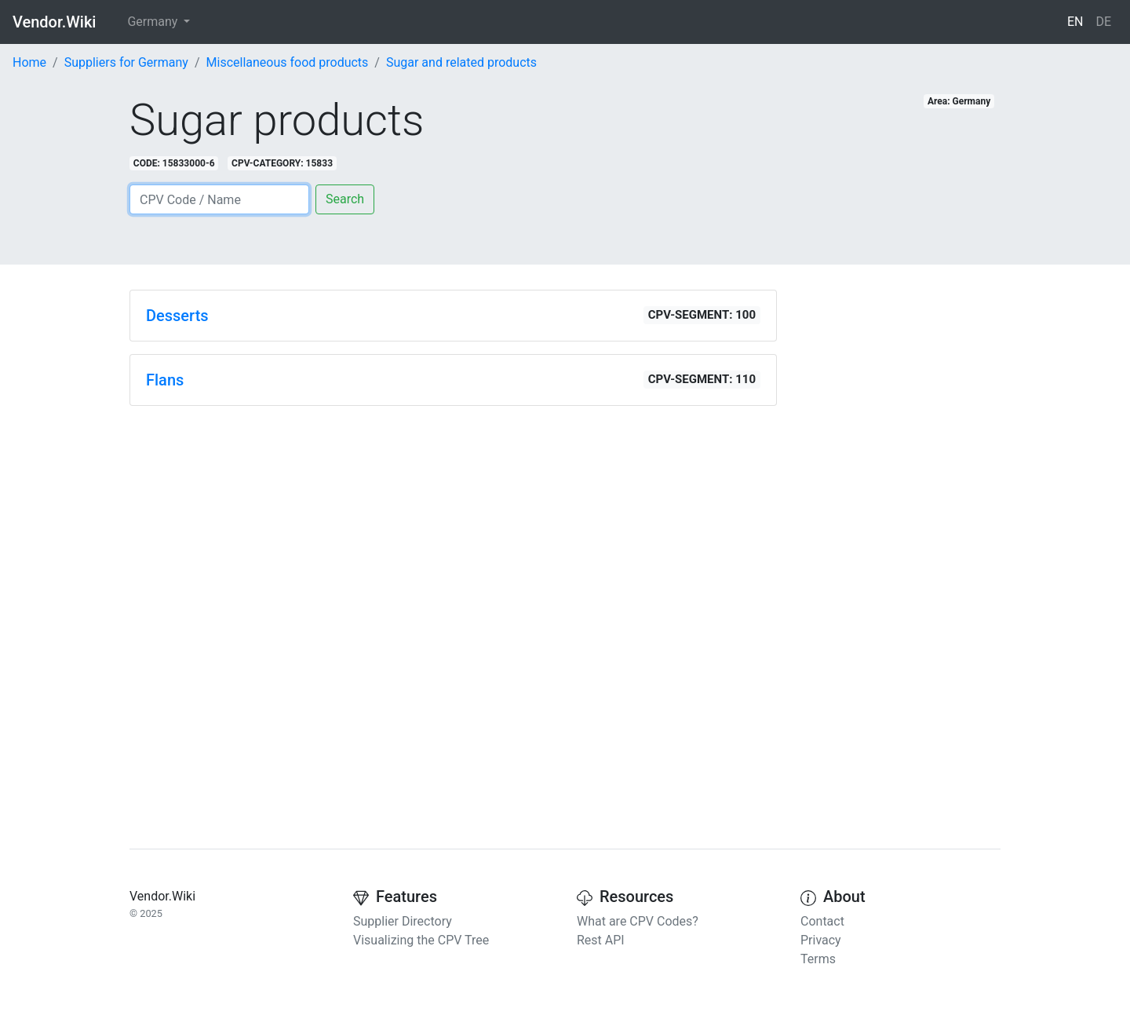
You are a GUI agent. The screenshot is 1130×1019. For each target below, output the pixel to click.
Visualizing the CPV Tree (421, 940)
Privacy (820, 940)
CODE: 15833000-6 (174, 163)
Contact (822, 921)
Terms (818, 958)
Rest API (601, 940)
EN (1075, 21)
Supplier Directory (402, 921)
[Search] (219, 199)
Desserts (177, 315)
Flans (165, 380)
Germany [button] (153, 21)
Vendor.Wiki (54, 22)
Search (345, 199)
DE (1103, 21)
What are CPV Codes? (637, 921)
